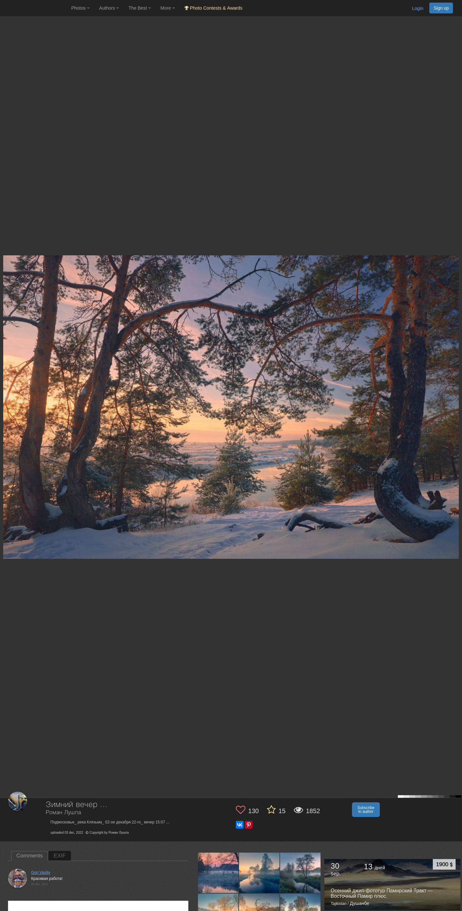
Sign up (441, 8)
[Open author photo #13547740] (300, 873)
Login (417, 8)
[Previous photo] (6, 398)
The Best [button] (139, 8)
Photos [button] (80, 8)
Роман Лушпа (63, 812)
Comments (29, 856)
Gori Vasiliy (40, 872)
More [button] (167, 8)
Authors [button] (109, 8)
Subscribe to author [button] (365, 809)
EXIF (60, 856)
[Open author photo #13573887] (218, 873)
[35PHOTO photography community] (35, 8)
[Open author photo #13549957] (259, 873)
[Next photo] (455, 398)
